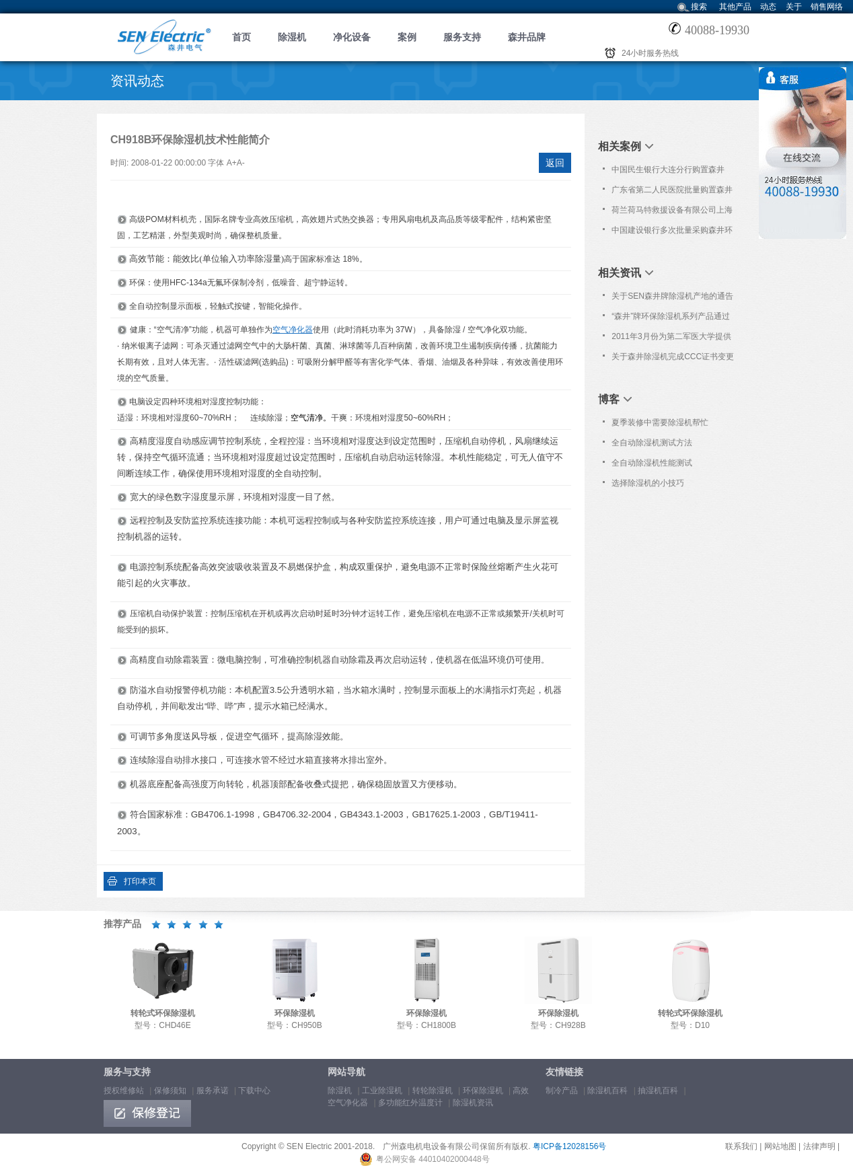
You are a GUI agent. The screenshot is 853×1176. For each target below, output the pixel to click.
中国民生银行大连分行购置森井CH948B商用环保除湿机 (668, 172)
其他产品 (735, 6)
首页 (241, 37)
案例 (407, 37)
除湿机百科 (607, 1090)
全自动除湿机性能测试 (651, 463)
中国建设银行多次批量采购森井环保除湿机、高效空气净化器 (672, 232)
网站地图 (780, 1146)
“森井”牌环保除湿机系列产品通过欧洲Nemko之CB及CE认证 (670, 318)
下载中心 (254, 1090)
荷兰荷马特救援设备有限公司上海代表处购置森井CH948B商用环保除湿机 (672, 212)
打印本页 (140, 881)
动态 (768, 6)
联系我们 (741, 1146)
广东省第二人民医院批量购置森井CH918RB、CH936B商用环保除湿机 (673, 192)
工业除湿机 (382, 1090)
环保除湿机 (483, 1090)
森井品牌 (527, 37)
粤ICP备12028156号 (569, 1146)
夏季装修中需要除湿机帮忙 (659, 422)
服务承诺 (212, 1090)
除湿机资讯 (473, 1102)
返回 (555, 162)
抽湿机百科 (658, 1090)
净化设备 (352, 37)
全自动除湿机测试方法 (651, 442)
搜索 (699, 6)
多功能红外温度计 (410, 1102)
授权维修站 (124, 1090)
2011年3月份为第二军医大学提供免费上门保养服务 (671, 339)
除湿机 (292, 37)
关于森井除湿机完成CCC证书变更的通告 (672, 359)
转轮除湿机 (432, 1090)
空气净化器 (292, 329)
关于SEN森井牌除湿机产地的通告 (672, 296)
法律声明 (819, 1146)
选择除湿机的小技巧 (647, 483)
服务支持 (462, 37)
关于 (794, 6)
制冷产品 (562, 1090)
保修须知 (170, 1090)
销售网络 (827, 6)
